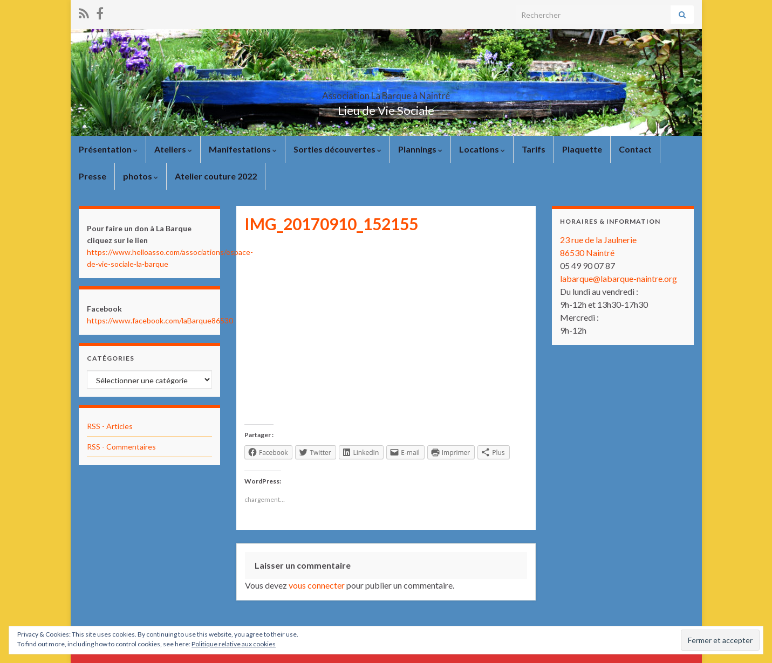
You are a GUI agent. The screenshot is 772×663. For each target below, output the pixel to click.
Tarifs (533, 149)
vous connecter (317, 585)
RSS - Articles (110, 426)
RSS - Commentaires (121, 446)
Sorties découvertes (337, 149)
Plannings (420, 149)
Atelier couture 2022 (216, 176)
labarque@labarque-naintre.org (618, 278)
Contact (635, 149)
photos (140, 176)
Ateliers (173, 149)
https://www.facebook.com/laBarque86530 (160, 320)
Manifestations (243, 149)
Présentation (108, 149)
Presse (92, 176)
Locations (482, 149)
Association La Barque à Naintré (386, 92)
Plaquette (582, 149)
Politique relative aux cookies (234, 644)
